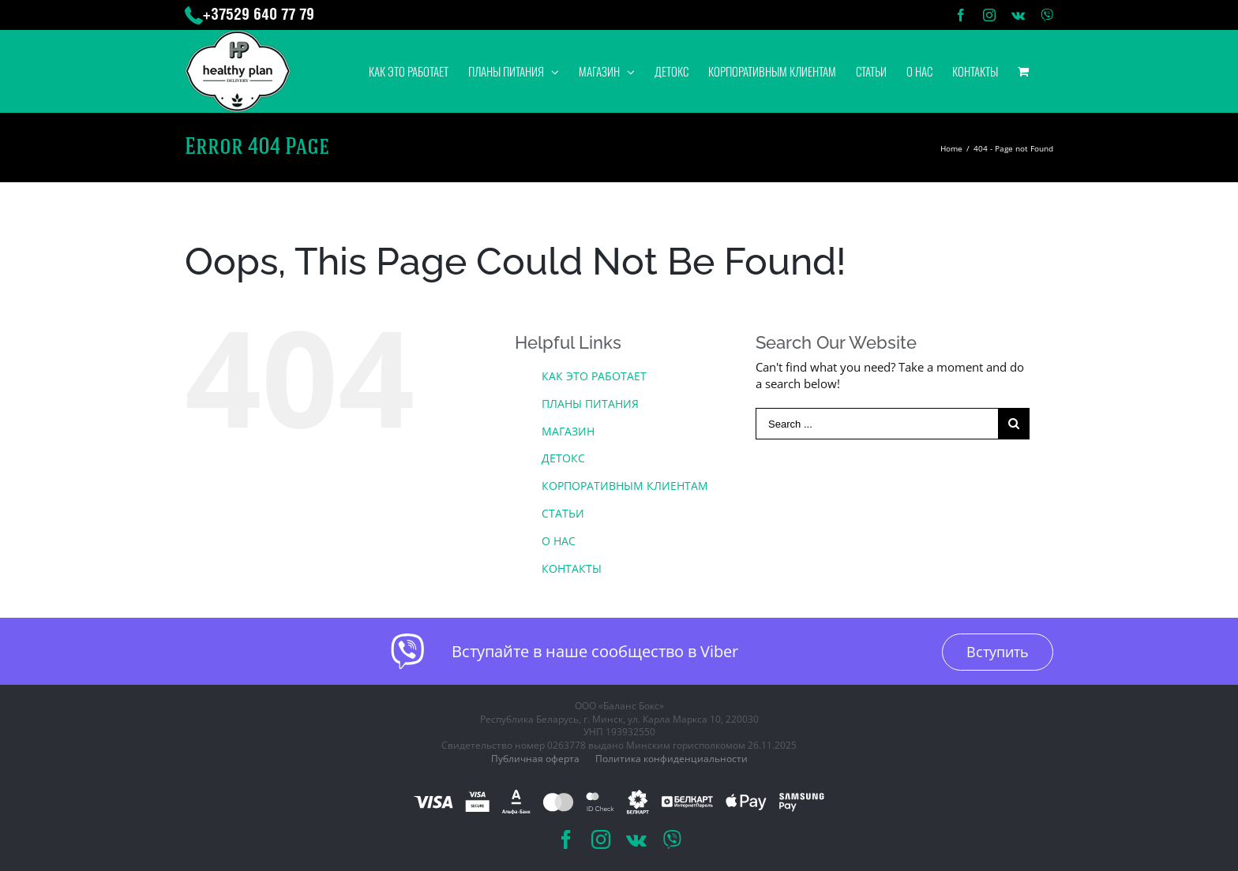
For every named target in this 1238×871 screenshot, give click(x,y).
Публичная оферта (535, 758)
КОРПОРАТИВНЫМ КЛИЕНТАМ (625, 485)
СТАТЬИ (563, 513)
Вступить (997, 651)
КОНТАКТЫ (572, 568)
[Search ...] (877, 423)
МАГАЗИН (568, 431)
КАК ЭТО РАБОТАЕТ (594, 375)
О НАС (559, 540)
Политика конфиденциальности (671, 758)
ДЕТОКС (563, 457)
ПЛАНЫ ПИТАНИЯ (590, 403)
